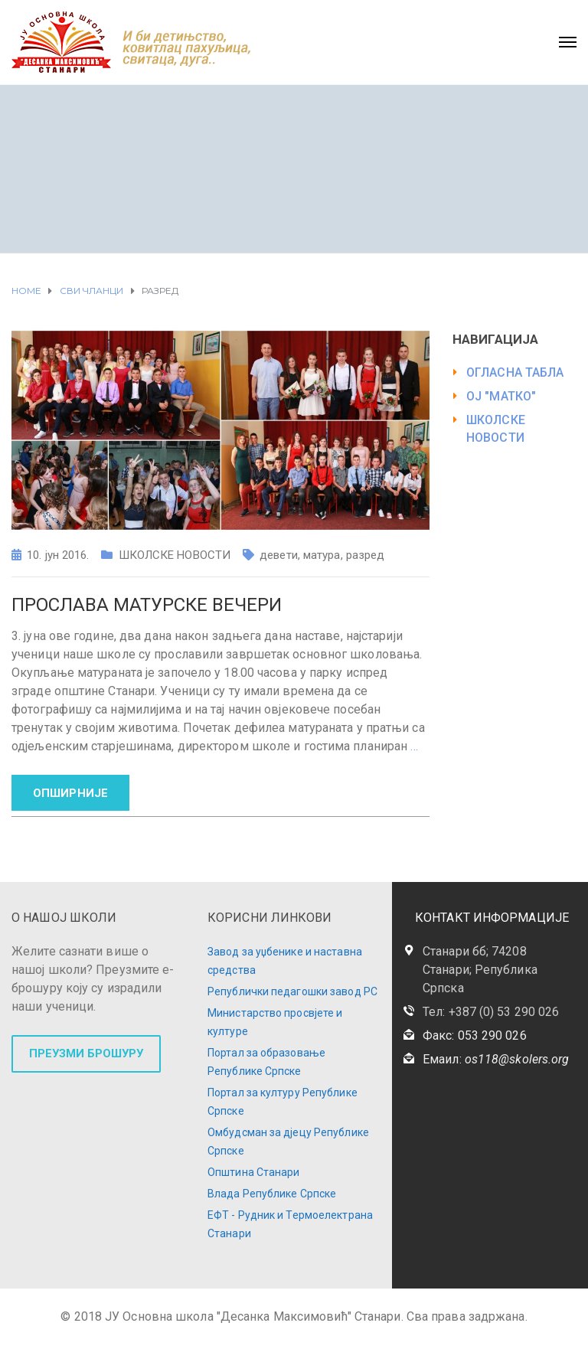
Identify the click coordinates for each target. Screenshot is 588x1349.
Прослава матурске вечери (146, 605)
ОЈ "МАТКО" (501, 396)
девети (279, 555)
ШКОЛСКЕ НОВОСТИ (175, 555)
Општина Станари (253, 1172)
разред (365, 555)
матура (322, 555)
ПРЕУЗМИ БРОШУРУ (86, 1053)
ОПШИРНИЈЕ (70, 793)
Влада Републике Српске (271, 1193)
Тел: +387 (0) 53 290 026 (491, 1011)
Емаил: (496, 1059)
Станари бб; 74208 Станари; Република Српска (480, 969)
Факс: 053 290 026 (475, 1035)
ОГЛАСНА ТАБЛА (515, 372)
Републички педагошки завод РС (292, 991)
